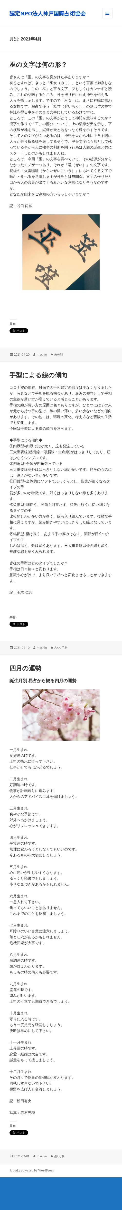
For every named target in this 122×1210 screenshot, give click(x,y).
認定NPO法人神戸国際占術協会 (50, 13)
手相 (64, 648)
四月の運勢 (25, 668)
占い (57, 648)
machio (42, 354)
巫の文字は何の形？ (38, 64)
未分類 (58, 354)
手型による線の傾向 (38, 374)
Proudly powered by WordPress (31, 1170)
